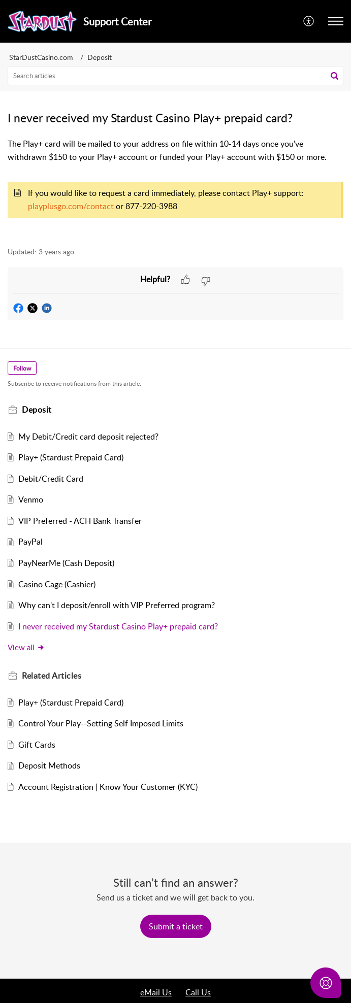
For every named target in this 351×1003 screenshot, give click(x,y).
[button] (309, 21)
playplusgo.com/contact (72, 206)
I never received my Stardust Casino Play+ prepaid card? (118, 626)
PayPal (30, 541)
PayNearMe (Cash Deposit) (66, 563)
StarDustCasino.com (41, 57)
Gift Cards (36, 744)
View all (26, 647)
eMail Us (156, 992)
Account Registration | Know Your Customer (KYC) (108, 786)
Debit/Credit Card (50, 478)
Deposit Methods (49, 765)
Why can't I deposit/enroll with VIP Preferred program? (116, 605)
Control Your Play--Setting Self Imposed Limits (100, 723)
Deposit (99, 57)
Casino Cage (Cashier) (56, 584)
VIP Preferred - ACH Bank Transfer (80, 520)
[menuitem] (309, 21)
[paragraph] (175, 187)
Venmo (30, 499)
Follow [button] (22, 368)
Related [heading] (51, 675)
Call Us (198, 992)
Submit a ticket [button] (176, 926)
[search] (175, 75)
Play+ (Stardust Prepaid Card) (70, 457)
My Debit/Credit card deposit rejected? (88, 436)
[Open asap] (325, 982)
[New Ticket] (175, 926)
